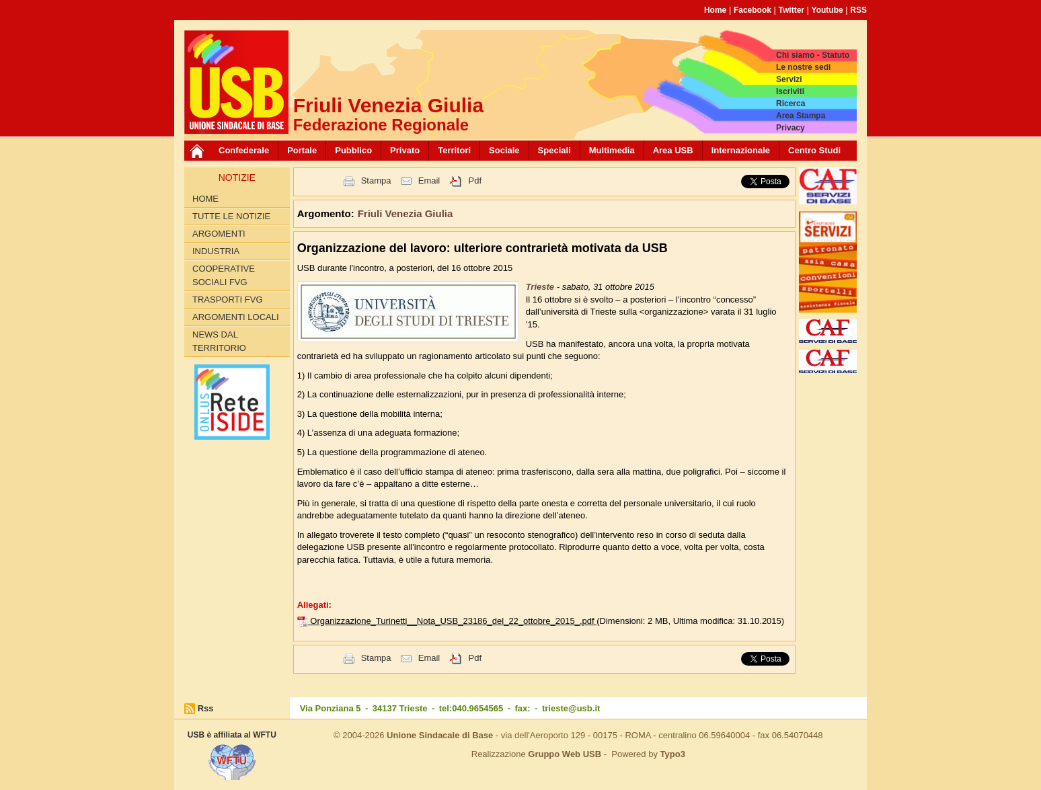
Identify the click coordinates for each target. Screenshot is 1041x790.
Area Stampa (800, 115)
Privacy (790, 127)
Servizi (789, 79)
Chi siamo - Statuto (812, 55)
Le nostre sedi (803, 67)
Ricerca (790, 103)
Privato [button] (405, 150)
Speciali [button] (554, 150)
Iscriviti (790, 91)
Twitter (791, 10)
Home (715, 10)
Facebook (752, 10)
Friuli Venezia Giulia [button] (405, 213)
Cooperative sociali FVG (223, 275)
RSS (858, 10)
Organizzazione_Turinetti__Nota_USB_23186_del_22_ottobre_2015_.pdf (453, 621)
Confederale (244, 150)
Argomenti (218, 234)
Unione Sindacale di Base (440, 735)
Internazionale (740, 150)
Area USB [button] (673, 150)
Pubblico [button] (353, 150)
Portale (302, 150)
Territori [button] (454, 150)
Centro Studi (814, 150)
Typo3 (672, 754)
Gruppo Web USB (564, 754)
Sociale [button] (504, 150)
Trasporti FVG (227, 299)
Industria (215, 251)
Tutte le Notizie (231, 216)
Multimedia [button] (612, 150)
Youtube (827, 10)
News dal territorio (219, 341)
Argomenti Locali (235, 317)
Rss (206, 708)
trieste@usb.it (571, 708)
